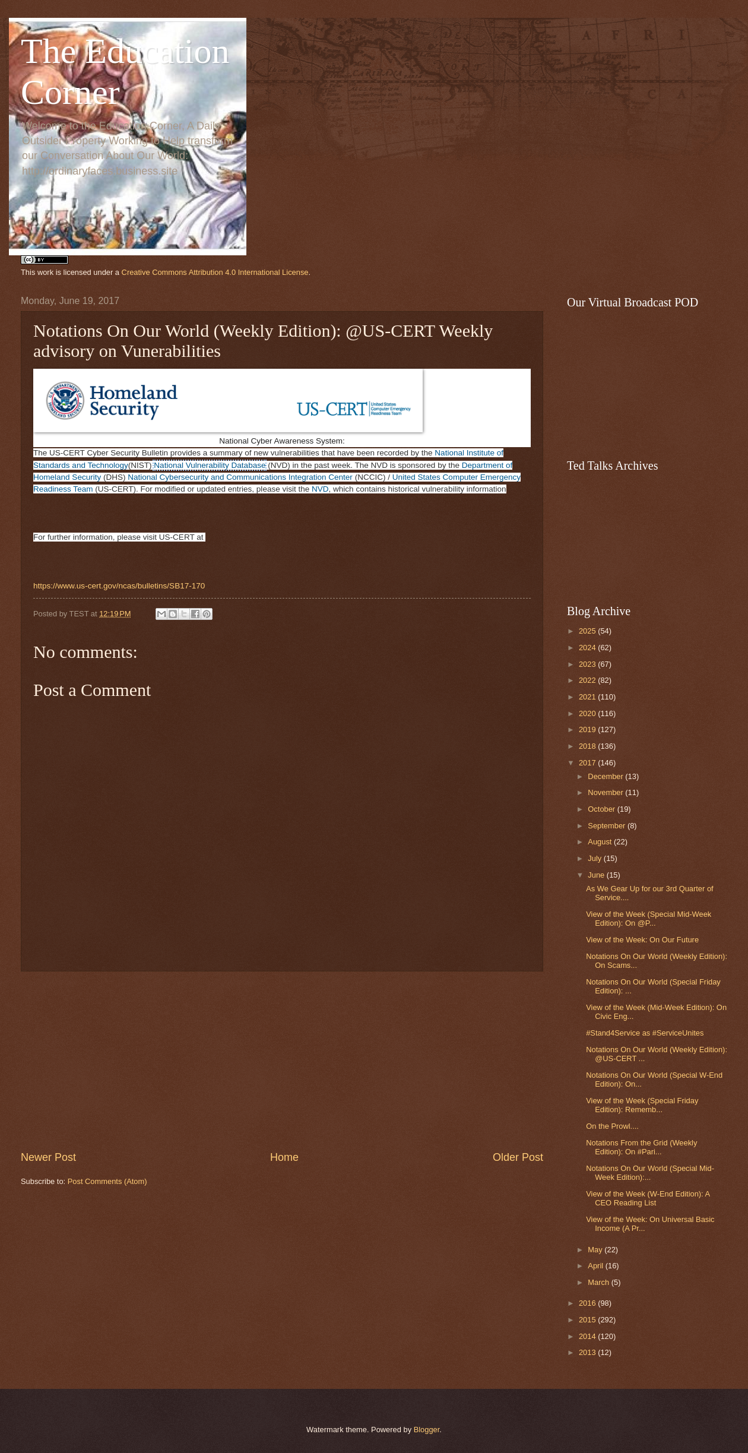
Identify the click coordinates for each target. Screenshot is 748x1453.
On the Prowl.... (612, 1126)
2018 (588, 746)
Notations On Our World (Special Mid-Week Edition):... (650, 1173)
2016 (588, 1303)
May (596, 1249)
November (606, 792)
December (606, 776)
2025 (588, 630)
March (599, 1282)
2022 (588, 680)
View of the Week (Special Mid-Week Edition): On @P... (648, 918)
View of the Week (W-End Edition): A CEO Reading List (647, 1198)
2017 (588, 762)
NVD (320, 489)
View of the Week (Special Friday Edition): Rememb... (642, 1105)
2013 (588, 1352)
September (607, 825)
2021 (588, 696)
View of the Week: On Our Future (642, 939)
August (601, 841)
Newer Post (48, 1157)
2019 (588, 729)
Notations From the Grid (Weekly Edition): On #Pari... (641, 1147)
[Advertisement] (282, 1061)
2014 (588, 1336)
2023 (588, 664)
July (595, 858)
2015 (588, 1319)
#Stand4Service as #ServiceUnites (644, 1032)
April (596, 1265)
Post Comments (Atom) (107, 1181)
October (602, 809)
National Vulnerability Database (209, 465)
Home (284, 1157)
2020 (588, 713)
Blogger (427, 1429)
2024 (588, 647)
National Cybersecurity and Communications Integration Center (240, 477)
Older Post (518, 1157)
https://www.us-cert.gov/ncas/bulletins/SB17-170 (119, 585)
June (597, 874)
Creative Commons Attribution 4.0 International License (215, 272)
